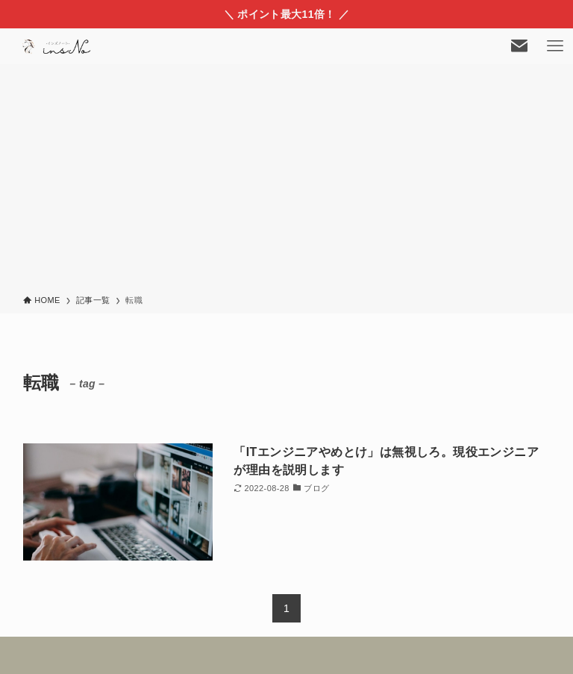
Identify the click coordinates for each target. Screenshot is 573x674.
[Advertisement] (286, 182)
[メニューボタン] (555, 46)
